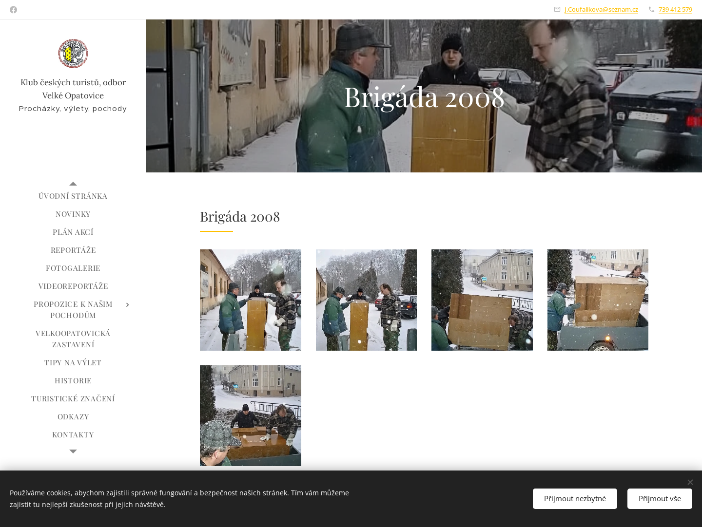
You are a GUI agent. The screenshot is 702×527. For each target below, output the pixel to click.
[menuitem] (73, 196)
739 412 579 (675, 9)
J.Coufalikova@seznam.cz (601, 9)
